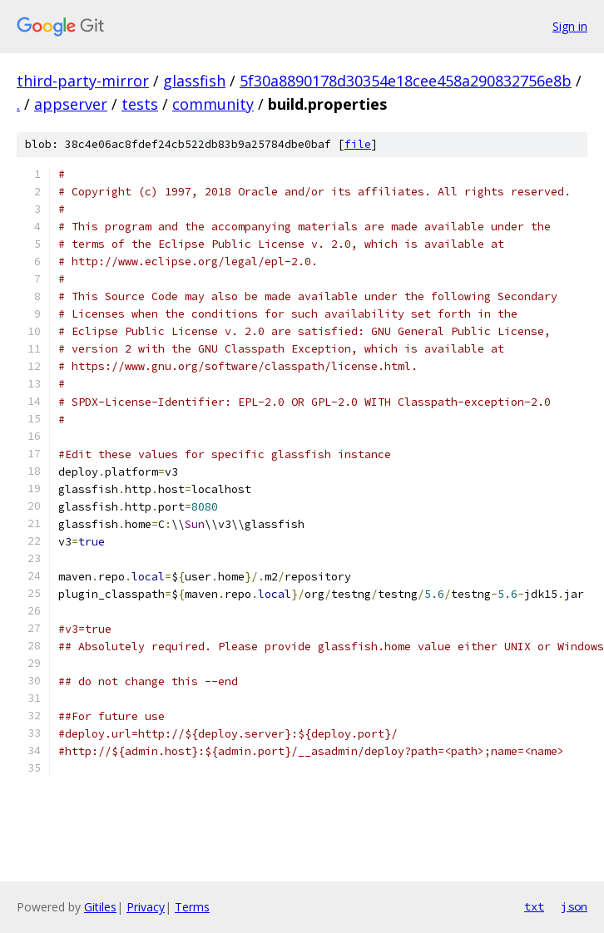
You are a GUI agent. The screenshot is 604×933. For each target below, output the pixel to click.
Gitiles (100, 907)
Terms (192, 907)
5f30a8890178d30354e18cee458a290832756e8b (406, 81)
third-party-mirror (83, 81)
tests (139, 104)
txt (534, 906)
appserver (70, 104)
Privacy (145, 907)
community (213, 104)
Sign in (569, 26)
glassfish (194, 81)
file (357, 144)
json (574, 906)
